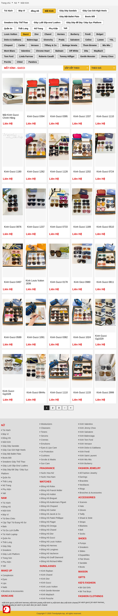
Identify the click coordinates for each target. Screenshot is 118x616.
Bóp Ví (21, 10)
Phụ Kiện (53, 28)
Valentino (25, 51)
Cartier (21, 45)
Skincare (7, 596)
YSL (112, 40)
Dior (37, 34)
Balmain (59, 51)
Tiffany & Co (51, 45)
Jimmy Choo (107, 56)
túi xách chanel (41, 605)
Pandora (32, 62)
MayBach (98, 51)
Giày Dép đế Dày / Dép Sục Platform (83, 22)
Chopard (8, 45)
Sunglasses (48, 566)
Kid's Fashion (87, 583)
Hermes (61, 34)
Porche (7, 62)
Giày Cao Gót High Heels (95, 10)
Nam (3, 498)
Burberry (75, 34)
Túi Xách (8, 10)
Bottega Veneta (69, 45)
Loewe (100, 40)
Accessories (86, 497)
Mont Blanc (9, 51)
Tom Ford (8, 56)
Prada (61, 40)
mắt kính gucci (8, 603)
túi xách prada (8, 605)
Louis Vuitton (10, 34)
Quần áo (8, 28)
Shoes (82, 538)
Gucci (26, 34)
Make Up (6, 570)
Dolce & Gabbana (12, 40)
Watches (45, 481)
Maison (83, 571)
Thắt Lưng (23, 28)
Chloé (20, 62)
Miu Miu (106, 45)
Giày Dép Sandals (68, 10)
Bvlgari (99, 34)
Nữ (3, 425)
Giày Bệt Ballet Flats (69, 16)
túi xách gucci (84, 602)
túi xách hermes (97, 602)
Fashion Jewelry (89, 468)
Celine (88, 40)
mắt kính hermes (22, 603)
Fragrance (47, 468)
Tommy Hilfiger (67, 56)
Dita (86, 51)
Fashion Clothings (90, 596)
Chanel (48, 34)
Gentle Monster (87, 56)
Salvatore (74, 40)
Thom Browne (90, 45)
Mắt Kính (49, 11)
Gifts (81, 577)
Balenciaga (32, 40)
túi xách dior (29, 605)
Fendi (87, 34)
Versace (35, 45)
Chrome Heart (43, 51)
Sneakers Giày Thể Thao (16, 22)
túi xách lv (18, 605)
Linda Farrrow (26, 56)
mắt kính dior (58, 603)
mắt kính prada (36, 603)
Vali (65, 28)
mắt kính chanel (71, 603)
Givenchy (48, 40)
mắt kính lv (47, 603)
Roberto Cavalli (46, 56)
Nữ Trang (38, 28)
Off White (73, 51)
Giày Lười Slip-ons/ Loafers (47, 22)
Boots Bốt (90, 16)
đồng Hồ (35, 11)
